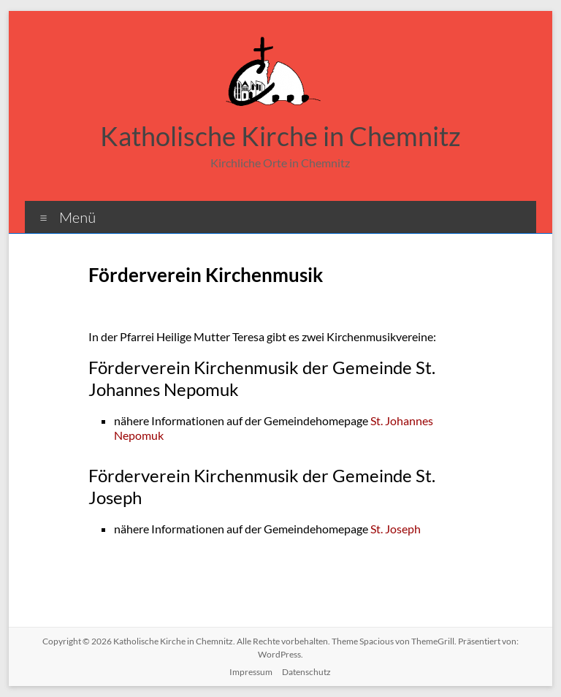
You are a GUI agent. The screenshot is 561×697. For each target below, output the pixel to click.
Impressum (250, 671)
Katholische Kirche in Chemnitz (280, 136)
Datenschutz (306, 671)
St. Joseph (395, 529)
